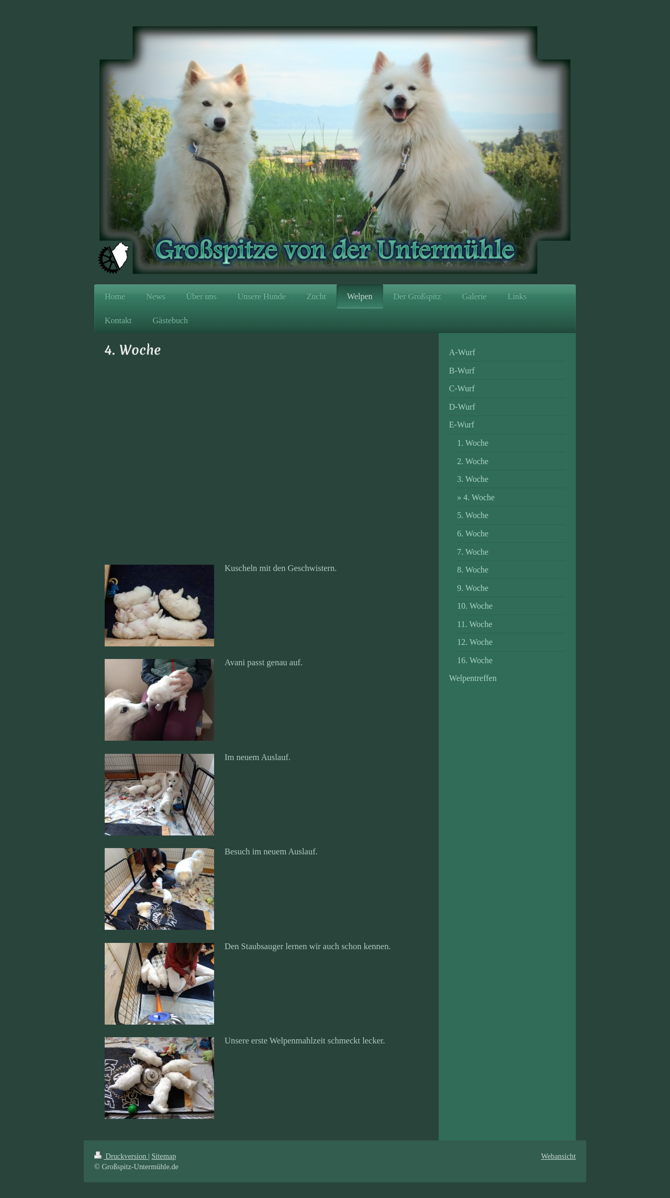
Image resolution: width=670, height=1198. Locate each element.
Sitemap (163, 1156)
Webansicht (558, 1156)
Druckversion (121, 1156)
